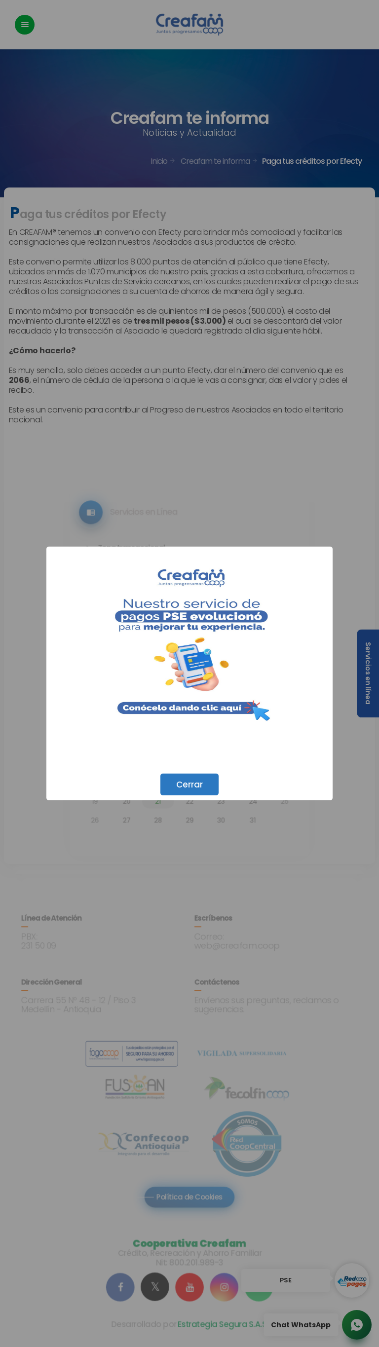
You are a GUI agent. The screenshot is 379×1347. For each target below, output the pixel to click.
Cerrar (189, 784)
